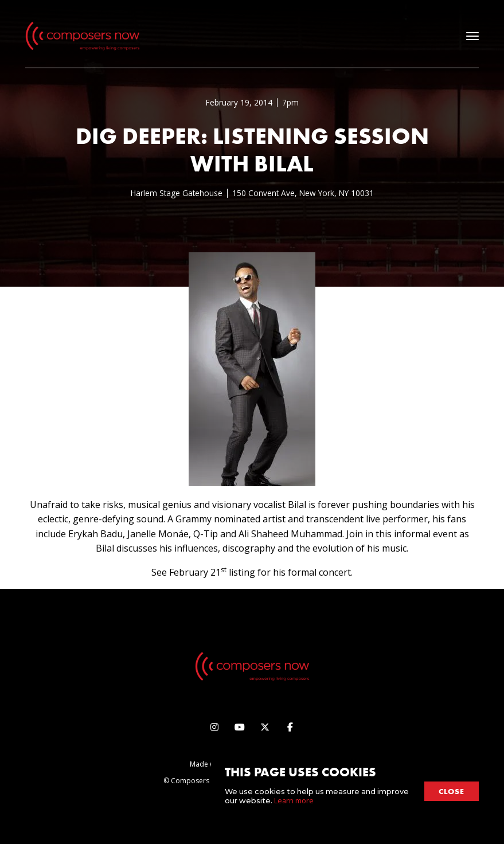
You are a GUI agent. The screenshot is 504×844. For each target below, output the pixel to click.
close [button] (451, 791)
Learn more (294, 800)
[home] (82, 36)
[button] (472, 36)
